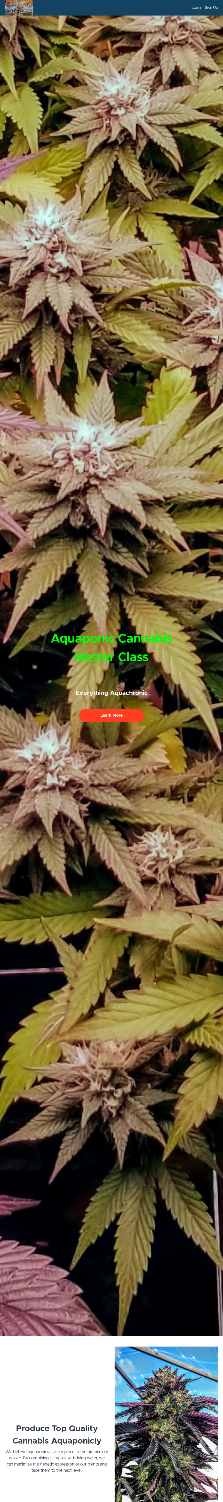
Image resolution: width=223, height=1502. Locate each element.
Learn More (111, 715)
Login (196, 8)
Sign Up (211, 8)
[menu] (203, 7)
